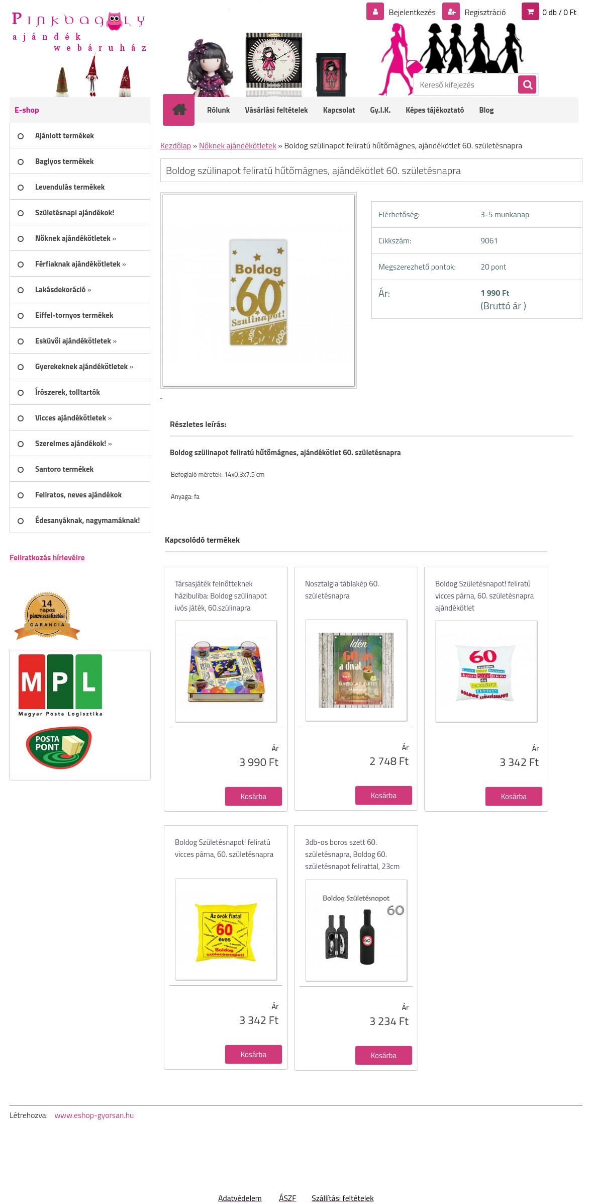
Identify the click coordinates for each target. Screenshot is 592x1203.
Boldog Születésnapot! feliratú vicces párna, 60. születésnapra (224, 848)
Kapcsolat (339, 110)
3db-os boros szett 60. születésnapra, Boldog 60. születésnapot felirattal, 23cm (352, 854)
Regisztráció (484, 12)
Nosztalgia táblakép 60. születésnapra (342, 590)
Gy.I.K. (380, 110)
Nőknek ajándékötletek (237, 145)
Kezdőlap (175, 145)
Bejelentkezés (412, 12)
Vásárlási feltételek (276, 110)
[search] (526, 85)
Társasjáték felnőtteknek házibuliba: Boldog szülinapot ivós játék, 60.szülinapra (221, 596)
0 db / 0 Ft (559, 12)
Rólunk (218, 110)
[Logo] (79, 31)
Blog (486, 110)
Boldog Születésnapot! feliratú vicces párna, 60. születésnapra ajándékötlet (484, 596)
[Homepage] (185, 109)
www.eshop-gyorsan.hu (94, 1115)
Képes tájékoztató (435, 110)
